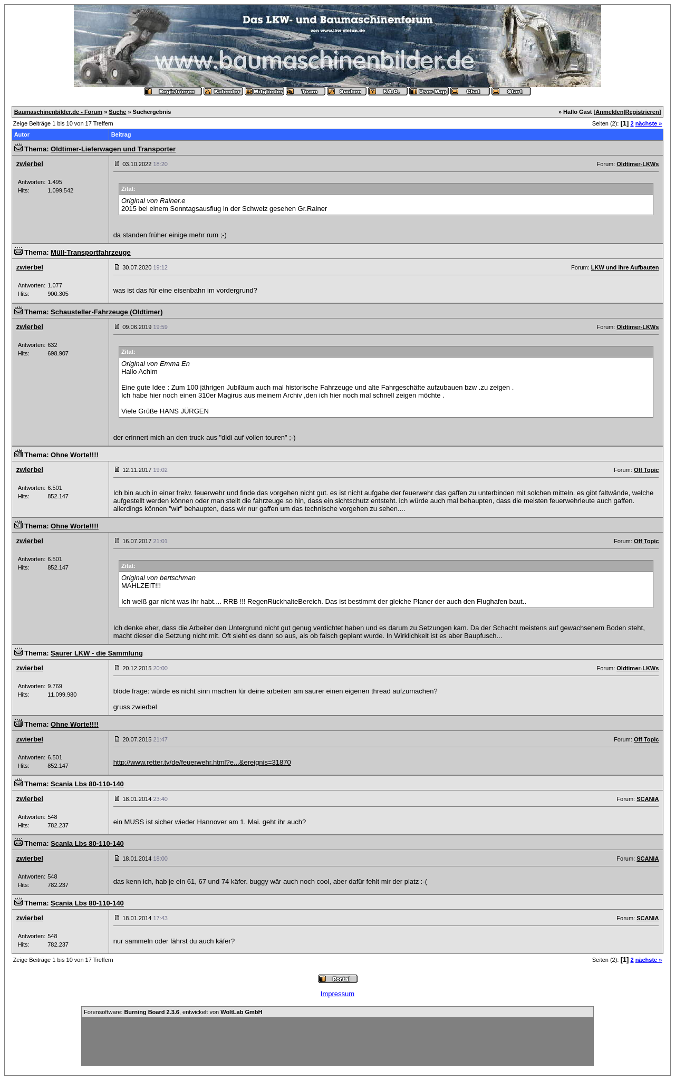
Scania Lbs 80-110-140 (87, 784)
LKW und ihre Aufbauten (625, 267)
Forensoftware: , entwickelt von (173, 1012)
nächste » (648, 123)
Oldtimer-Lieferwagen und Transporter (113, 149)
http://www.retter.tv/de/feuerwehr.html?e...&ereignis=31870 (202, 762)
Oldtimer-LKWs (637, 164)
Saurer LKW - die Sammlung (97, 653)
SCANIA (648, 799)
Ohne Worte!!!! (75, 455)
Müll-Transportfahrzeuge (91, 252)
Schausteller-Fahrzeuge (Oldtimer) (106, 312)
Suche (117, 112)
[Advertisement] (337, 1041)
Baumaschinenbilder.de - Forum (58, 112)
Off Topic (646, 470)
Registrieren (642, 112)
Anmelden (609, 112)
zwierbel (29, 164)
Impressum (337, 994)
